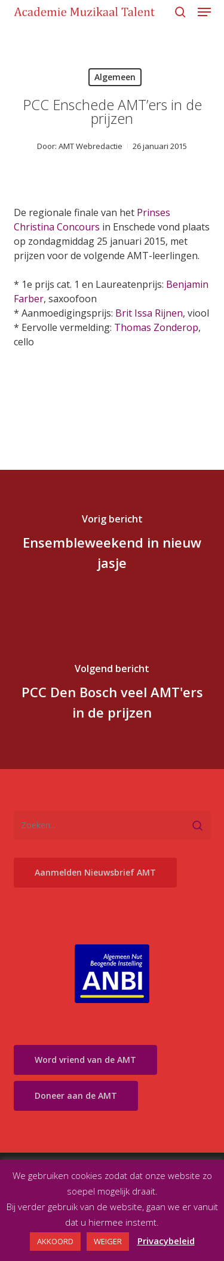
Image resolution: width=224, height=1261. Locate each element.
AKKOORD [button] (55, 1241)
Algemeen (115, 77)
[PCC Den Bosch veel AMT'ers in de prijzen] (112, 694)
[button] (204, 12)
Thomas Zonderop (156, 327)
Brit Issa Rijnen (149, 313)
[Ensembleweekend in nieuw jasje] (112, 544)
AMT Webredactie (90, 146)
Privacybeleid (166, 1241)
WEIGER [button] (108, 1241)
